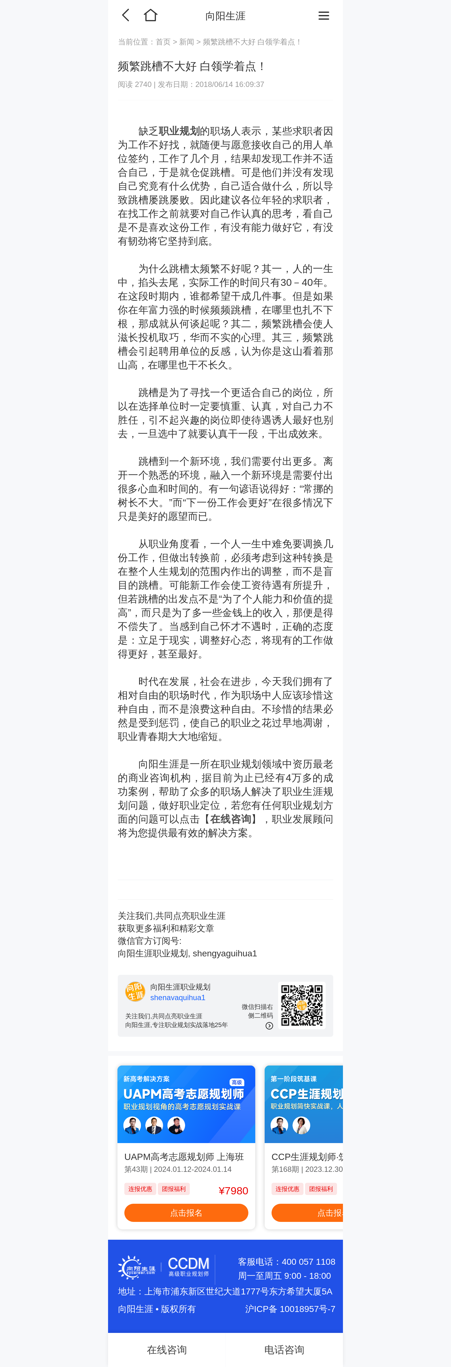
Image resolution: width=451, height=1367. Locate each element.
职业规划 (179, 131)
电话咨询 (284, 1349)
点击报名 (186, 1213)
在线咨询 (230, 819)
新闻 (186, 42)
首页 (164, 42)
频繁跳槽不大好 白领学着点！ (253, 42)
